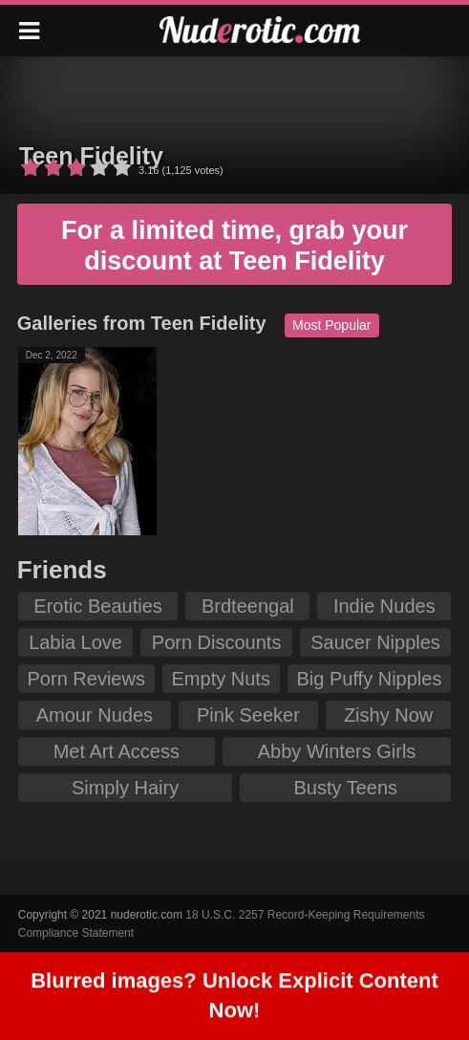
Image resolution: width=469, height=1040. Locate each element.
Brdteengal (248, 606)
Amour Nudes (94, 715)
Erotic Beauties (97, 606)
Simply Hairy (125, 787)
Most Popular (331, 325)
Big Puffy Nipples (369, 678)
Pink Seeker (248, 715)
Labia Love (75, 642)
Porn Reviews (86, 678)
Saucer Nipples (375, 642)
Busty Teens (346, 787)
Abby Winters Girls (337, 751)
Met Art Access (116, 751)
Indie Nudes (384, 606)
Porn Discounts (217, 642)
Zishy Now (388, 715)
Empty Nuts (221, 678)
